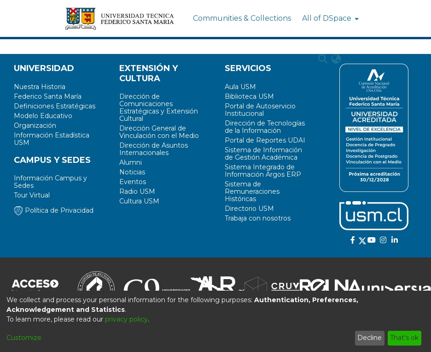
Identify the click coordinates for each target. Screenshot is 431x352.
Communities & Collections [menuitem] (242, 18)
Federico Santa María (48, 96)
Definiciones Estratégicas (54, 106)
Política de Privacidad (53, 210)
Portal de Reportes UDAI (265, 140)
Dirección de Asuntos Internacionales (153, 149)
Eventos (132, 182)
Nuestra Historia (39, 87)
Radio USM (137, 191)
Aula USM (240, 87)
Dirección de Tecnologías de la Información (265, 127)
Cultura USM (139, 201)
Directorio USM (249, 208)
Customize (23, 338)
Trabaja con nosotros (258, 218)
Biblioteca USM (249, 96)
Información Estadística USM (51, 139)
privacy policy (126, 319)
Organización (35, 125)
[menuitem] (329, 18)
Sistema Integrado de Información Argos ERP (263, 171)
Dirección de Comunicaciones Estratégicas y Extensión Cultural (158, 107)
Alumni (130, 162)
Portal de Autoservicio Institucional (260, 110)
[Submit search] (323, 59)
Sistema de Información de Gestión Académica (263, 153)
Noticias (132, 172)
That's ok (404, 338)
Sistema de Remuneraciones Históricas (252, 191)
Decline (369, 338)
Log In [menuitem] (356, 58)
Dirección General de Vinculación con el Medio (159, 132)
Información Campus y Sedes (50, 182)
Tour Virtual (32, 195)
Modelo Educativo (43, 116)
